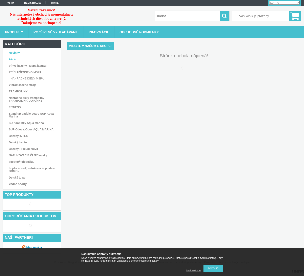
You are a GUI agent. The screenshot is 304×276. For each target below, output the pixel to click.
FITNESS (15, 107)
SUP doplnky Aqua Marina (26, 123)
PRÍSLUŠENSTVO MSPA (25, 72)
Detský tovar (17, 177)
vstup (11, 2)
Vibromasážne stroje (23, 85)
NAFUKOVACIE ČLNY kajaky (28, 155)
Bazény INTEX (18, 135)
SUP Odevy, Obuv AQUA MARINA (31, 129)
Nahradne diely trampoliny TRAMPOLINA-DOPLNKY (26, 99)
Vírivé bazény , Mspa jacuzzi (28, 65)
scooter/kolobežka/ (21, 161)
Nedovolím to (193, 270)
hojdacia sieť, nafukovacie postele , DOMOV (33, 170)
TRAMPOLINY (18, 91)
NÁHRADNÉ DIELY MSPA (27, 78)
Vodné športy (18, 184)
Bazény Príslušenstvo (23, 148)
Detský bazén (18, 142)
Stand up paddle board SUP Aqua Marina (31, 115)
